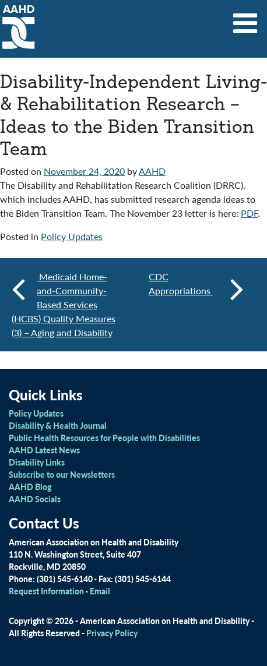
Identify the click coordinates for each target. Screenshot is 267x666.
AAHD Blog (30, 486)
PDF (249, 213)
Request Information (46, 591)
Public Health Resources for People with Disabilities (104, 437)
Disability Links (37, 462)
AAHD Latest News (44, 450)
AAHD (152, 171)
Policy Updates (72, 236)
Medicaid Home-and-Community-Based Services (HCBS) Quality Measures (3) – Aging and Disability (63, 304)
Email (100, 591)
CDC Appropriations (196, 288)
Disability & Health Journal (58, 425)
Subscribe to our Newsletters (62, 474)
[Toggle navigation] (245, 19)
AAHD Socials (35, 499)
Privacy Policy (112, 633)
